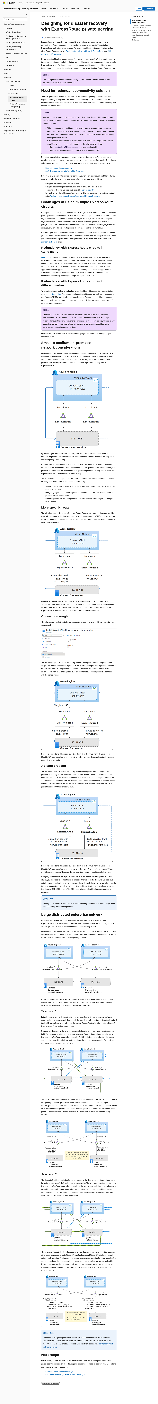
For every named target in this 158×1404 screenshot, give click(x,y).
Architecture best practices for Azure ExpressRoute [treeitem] (16, 37)
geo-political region (53, 294)
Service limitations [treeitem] (12, 61)
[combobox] (15, 19)
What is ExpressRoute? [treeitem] (14, 32)
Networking (53, 16)
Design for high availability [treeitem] (17, 89)
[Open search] (153, 3)
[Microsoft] (4, 3)
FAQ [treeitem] (7, 57)
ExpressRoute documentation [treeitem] (14, 24)
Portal (139, 9)
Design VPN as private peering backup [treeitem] (17, 105)
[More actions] (115, 16)
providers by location (49, 242)
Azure (44, 16)
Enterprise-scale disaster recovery (58, 168)
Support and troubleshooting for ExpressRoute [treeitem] (15, 132)
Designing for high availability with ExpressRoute (85, 51)
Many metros (46, 257)
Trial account (149, 9)
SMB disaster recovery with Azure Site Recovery (64, 171)
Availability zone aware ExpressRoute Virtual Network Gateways (75, 196)
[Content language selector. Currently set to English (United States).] (13, 1400)
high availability (88, 190)
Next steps (135, 40)
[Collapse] (27, 15)
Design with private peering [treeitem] (17, 98)
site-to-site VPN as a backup (66, 147)
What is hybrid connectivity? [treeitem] (15, 43)
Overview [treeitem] (11, 85)
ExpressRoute (65, 16)
